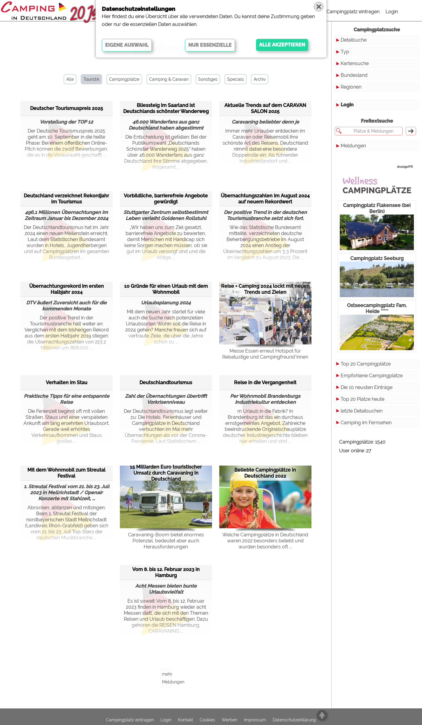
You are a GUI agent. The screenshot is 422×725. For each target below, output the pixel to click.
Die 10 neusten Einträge (366, 387)
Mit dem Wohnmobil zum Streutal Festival (66, 473)
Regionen (351, 87)
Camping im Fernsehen (366, 422)
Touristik (91, 79)
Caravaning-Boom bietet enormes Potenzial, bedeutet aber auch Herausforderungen (166, 541)
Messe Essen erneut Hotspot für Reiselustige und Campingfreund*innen (265, 354)
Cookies (207, 719)
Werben (229, 719)
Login (392, 11)
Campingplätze (124, 79)
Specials (235, 79)
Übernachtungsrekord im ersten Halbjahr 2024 (66, 289)
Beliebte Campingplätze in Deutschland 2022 (265, 473)
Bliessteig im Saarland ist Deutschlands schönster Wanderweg (166, 108)
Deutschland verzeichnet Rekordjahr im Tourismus (66, 199)
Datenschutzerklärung (294, 719)
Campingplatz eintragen (353, 11)
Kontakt (185, 719)
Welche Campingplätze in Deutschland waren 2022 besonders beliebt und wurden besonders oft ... (265, 541)
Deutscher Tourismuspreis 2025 (66, 108)
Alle (70, 79)
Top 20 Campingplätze (366, 364)
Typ (345, 52)
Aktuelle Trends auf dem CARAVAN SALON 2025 (265, 108)
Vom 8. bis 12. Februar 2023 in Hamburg (166, 572)
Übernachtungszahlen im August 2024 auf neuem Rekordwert (265, 199)
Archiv (260, 79)
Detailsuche (354, 40)
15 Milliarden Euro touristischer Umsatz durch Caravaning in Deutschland (166, 473)
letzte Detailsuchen (362, 411)
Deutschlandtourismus (165, 382)
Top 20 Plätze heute (362, 399)
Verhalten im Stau (66, 382)
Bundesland (354, 75)
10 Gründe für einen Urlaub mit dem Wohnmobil (166, 289)
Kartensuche (355, 63)
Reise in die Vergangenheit (265, 382)
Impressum (255, 719)
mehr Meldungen (166, 678)
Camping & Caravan (169, 79)
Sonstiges (207, 79)
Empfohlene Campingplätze (372, 375)
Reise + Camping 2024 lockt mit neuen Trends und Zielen (265, 289)
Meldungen (353, 146)
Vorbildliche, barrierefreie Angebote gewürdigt (166, 199)
